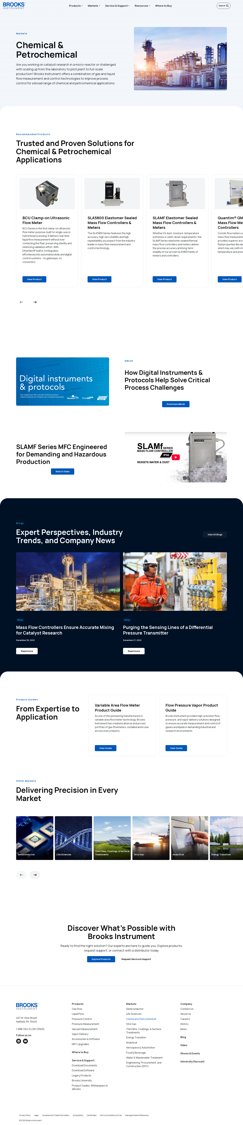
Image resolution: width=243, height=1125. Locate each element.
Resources (141, 5)
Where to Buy (163, 5)
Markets (93, 5)
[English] (233, 5)
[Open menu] (238, 5)
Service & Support (116, 5)
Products (75, 5)
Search (224, 5)
